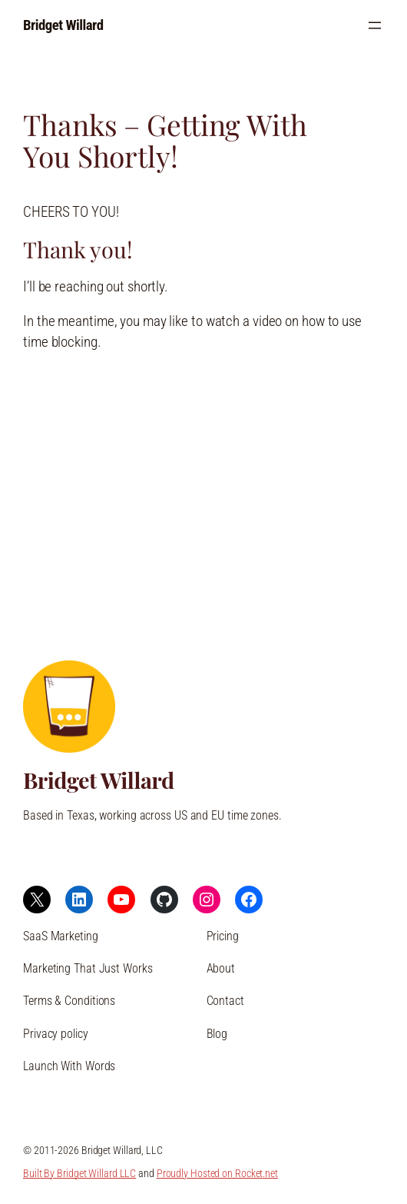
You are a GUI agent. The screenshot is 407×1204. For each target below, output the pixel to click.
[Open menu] (375, 25)
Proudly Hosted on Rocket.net (217, 1173)
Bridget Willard (63, 25)
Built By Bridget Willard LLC (79, 1173)
